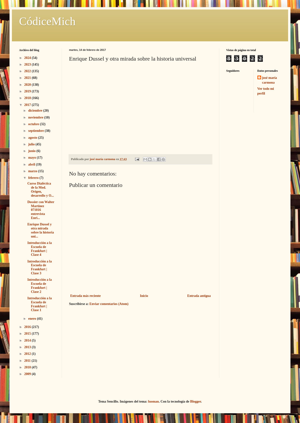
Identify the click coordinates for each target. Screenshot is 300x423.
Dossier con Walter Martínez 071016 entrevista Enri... (40, 210)
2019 (28, 91)
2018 (28, 98)
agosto (33, 137)
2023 (28, 64)
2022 (28, 71)
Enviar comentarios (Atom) (109, 304)
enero (32, 318)
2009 (28, 374)
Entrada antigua (199, 296)
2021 (28, 78)
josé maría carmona (269, 80)
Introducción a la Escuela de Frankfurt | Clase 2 (39, 285)
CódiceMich (47, 21)
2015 (28, 333)
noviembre (36, 117)
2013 (28, 347)
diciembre (35, 110)
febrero (33, 178)
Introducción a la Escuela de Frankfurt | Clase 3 (39, 267)
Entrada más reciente (85, 296)
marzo (33, 171)
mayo (32, 157)
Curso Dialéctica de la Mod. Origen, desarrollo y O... (40, 189)
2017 (28, 105)
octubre (34, 124)
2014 (28, 340)
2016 (28, 327)
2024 (28, 58)
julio (31, 144)
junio (32, 151)
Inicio (144, 296)
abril (32, 164)
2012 (28, 354)
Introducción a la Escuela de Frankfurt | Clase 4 (39, 249)
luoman (153, 401)
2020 (28, 84)
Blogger (195, 401)
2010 (28, 367)
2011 (28, 360)
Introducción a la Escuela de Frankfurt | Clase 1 (39, 304)
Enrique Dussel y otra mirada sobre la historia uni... (40, 230)
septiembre (36, 131)
